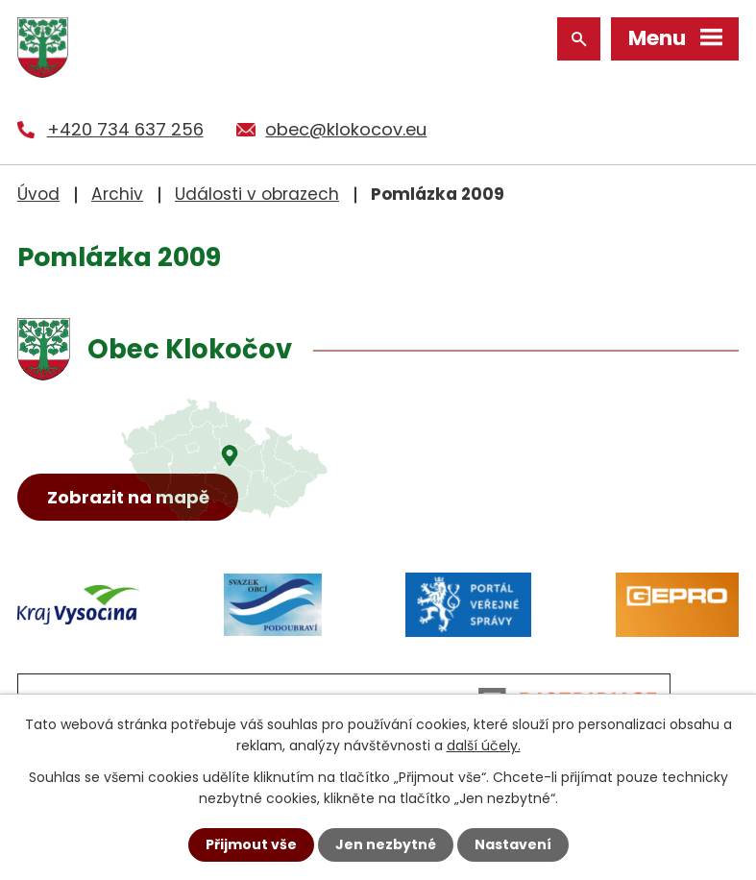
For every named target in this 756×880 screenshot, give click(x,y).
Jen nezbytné (385, 844)
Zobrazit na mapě (128, 497)
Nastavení (513, 844)
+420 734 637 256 (125, 129)
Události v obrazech (257, 194)
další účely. (484, 745)
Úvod (38, 194)
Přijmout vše (251, 844)
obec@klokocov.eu (346, 129)
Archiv (117, 194)
